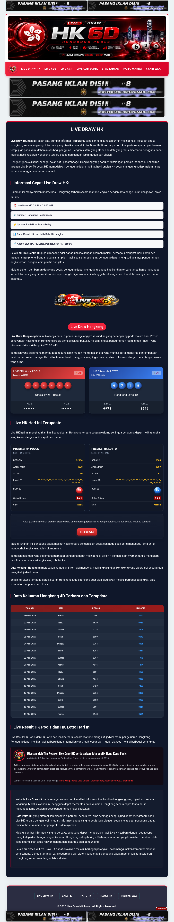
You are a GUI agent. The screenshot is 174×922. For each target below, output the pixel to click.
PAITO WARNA (132, 68)
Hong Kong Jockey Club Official (74, 780)
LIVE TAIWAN (110, 68)
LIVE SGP (66, 68)
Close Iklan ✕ (161, 908)
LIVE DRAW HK (30, 68)
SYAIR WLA (153, 68)
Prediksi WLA (87, 532)
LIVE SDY (50, 68)
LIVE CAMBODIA (87, 68)
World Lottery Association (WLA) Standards (112, 780)
